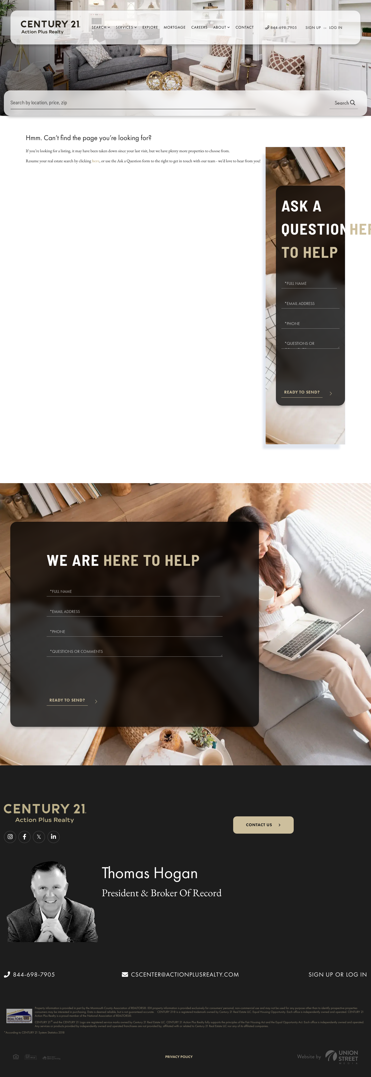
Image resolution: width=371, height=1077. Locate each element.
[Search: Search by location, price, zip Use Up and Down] (133, 103)
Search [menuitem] (99, 27)
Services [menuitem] (124, 27)
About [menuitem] (219, 27)
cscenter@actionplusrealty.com (180, 974)
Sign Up (313, 27)
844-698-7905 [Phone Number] (281, 27)
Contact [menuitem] (244, 27)
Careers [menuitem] (199, 27)
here (95, 161)
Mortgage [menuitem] (174, 27)
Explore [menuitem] (150, 27)
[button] (344, 103)
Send (302, 394)
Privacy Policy (179, 1057)
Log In (335, 27)
